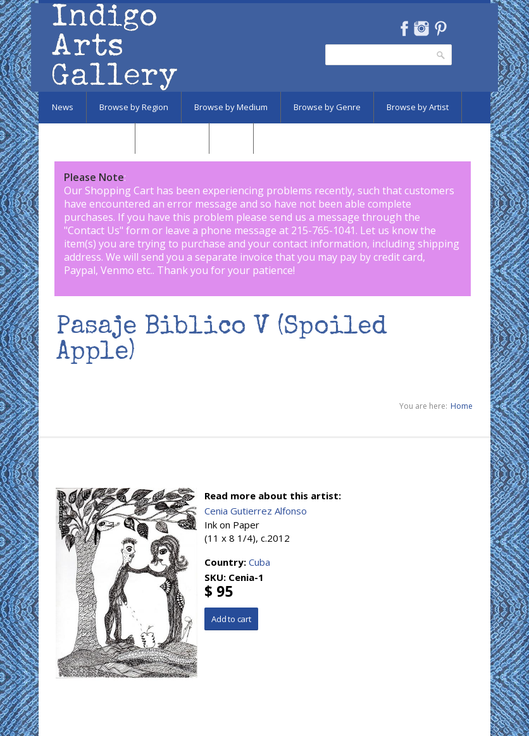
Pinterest (441, 28)
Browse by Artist (418, 107)
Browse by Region (133, 107)
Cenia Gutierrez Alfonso (255, 510)
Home (462, 406)
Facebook (404, 28)
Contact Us (94, 230)
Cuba (259, 562)
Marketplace (172, 138)
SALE (231, 138)
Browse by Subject (86, 138)
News (62, 107)
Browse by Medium (231, 107)
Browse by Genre (327, 107)
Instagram (421, 28)
